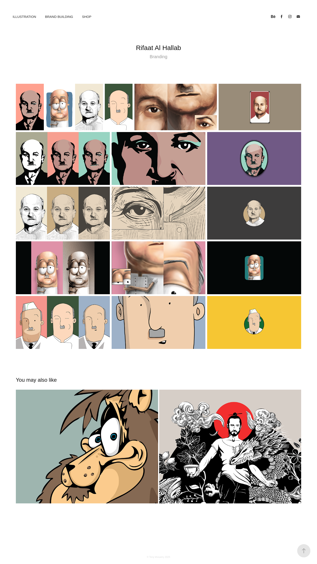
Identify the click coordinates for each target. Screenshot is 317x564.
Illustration (24, 17)
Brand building (59, 17)
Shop (86, 17)
